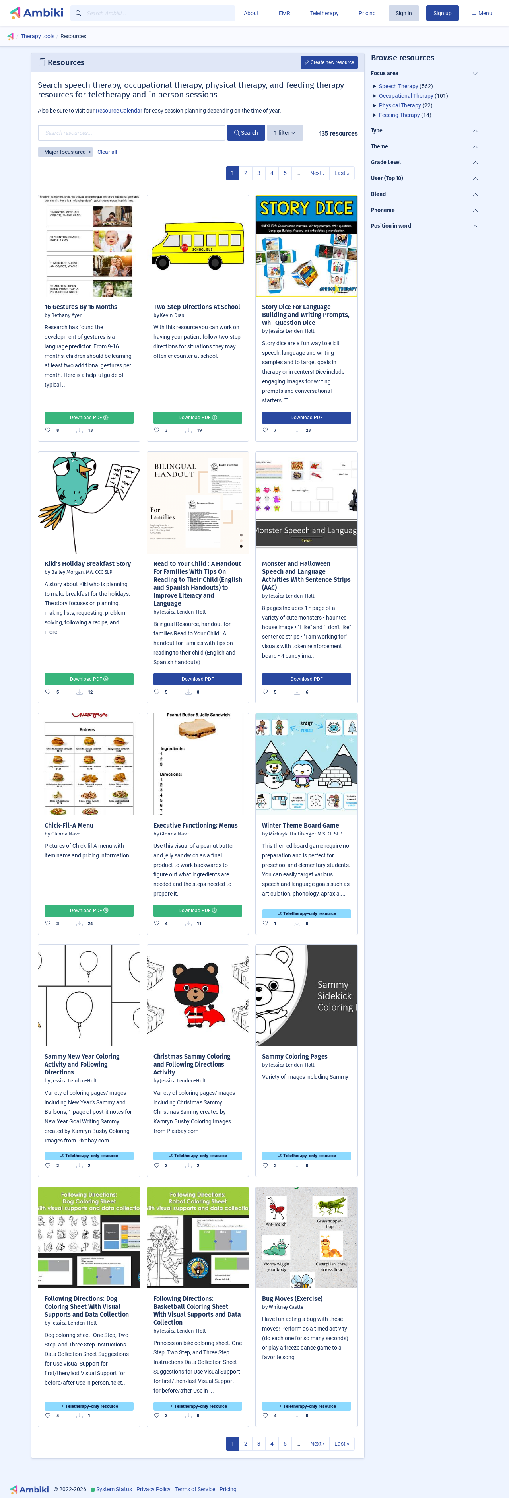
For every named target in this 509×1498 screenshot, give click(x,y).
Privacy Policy (153, 1489)
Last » (342, 173)
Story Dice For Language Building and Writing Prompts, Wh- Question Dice (305, 314)
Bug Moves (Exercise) (292, 1298)
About (251, 13)
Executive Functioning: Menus (195, 825)
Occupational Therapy (406, 96)
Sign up (442, 13)
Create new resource (329, 62)
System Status (114, 1489)
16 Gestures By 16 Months (81, 307)
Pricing (367, 13)
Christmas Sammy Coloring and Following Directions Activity (192, 1064)
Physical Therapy (400, 105)
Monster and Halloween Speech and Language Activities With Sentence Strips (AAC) (306, 575)
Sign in (404, 13)
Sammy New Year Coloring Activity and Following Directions (82, 1064)
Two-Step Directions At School (196, 307)
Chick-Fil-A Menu (69, 825)
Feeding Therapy (399, 115)
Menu (482, 13)
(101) (413, 96)
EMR (284, 13)
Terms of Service (195, 1489)
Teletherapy (324, 13)
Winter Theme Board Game (300, 825)
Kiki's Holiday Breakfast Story (88, 563)
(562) (406, 86)
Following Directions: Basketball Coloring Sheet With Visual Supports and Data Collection (197, 1310)
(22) (406, 105)
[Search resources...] (131, 133)
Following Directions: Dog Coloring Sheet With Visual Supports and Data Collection (87, 1306)
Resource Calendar (119, 110)
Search (246, 133)
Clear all (107, 152)
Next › (317, 173)
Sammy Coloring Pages (295, 1056)
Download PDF (89, 417)
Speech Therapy (398, 86)
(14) (405, 115)
